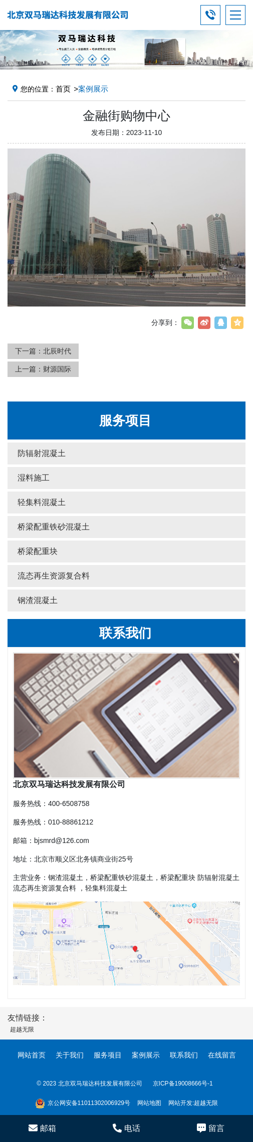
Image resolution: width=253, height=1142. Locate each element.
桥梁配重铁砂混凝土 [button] (54, 526)
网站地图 (149, 1103)
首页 (63, 88)
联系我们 (184, 1055)
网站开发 (180, 1103)
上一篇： (43, 369)
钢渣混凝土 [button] (38, 600)
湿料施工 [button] (34, 478)
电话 (126, 1128)
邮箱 (42, 1128)
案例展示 (146, 1055)
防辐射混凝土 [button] (42, 453)
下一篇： (43, 351)
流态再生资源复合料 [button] (54, 576)
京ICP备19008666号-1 (183, 1083)
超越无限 (206, 1103)
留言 (210, 1128)
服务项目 (108, 1055)
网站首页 (32, 1055)
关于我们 (70, 1055)
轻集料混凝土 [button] (42, 502)
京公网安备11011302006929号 (82, 1103)
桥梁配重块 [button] (38, 551)
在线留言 (222, 1055)
